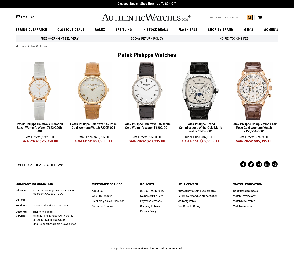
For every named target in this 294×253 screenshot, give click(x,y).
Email (25, 17)
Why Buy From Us (102, 196)
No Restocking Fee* (235, 38)
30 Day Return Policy (152, 191)
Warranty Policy (187, 201)
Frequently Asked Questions (108, 201)
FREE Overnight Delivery (59, 38)
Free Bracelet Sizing (189, 206)
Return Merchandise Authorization (198, 196)
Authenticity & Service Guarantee (197, 191)
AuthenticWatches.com (146, 17)
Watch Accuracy (242, 206)
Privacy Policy (148, 211)
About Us (97, 191)
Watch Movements (244, 201)
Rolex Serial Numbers (245, 191)
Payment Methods (151, 201)
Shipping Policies (150, 206)
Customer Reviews (102, 206)
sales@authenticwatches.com (50, 205)
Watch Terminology (244, 196)
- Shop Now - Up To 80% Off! (147, 3)
